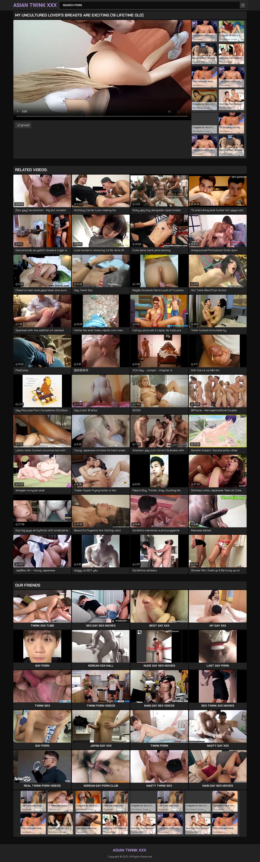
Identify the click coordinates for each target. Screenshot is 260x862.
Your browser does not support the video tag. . (102, 70)
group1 (25, 125)
